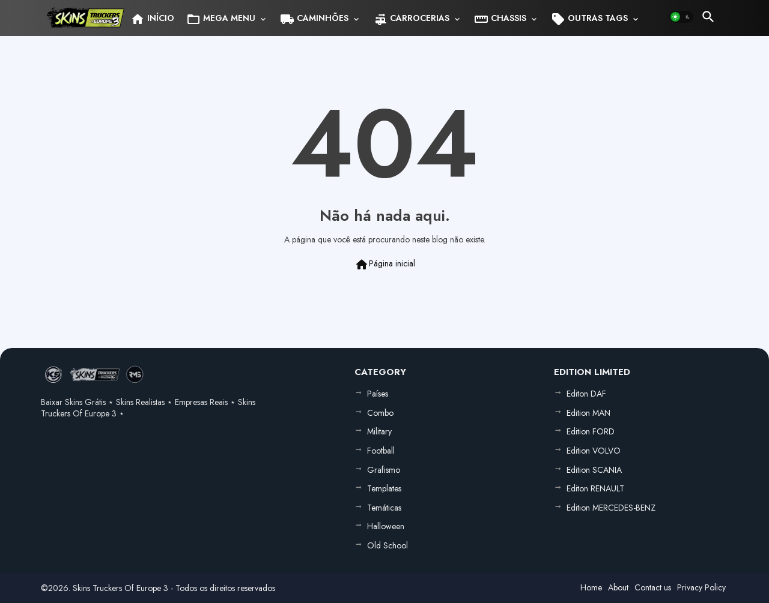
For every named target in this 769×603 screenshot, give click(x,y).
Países (377, 394)
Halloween (385, 526)
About (618, 587)
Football (381, 451)
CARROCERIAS (411, 19)
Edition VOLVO (594, 451)
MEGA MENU (220, 19)
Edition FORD (591, 431)
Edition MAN (588, 413)
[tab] (152, 18)
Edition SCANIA (594, 470)
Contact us (652, 587)
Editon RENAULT (595, 488)
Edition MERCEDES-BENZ (611, 508)
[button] (681, 17)
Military (379, 431)
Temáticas (384, 508)
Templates (384, 488)
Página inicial (384, 264)
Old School (387, 545)
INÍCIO (152, 19)
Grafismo (383, 470)
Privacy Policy (701, 587)
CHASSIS (500, 19)
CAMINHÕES (314, 19)
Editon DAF (586, 394)
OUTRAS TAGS (589, 19)
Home (591, 587)
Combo (380, 413)
